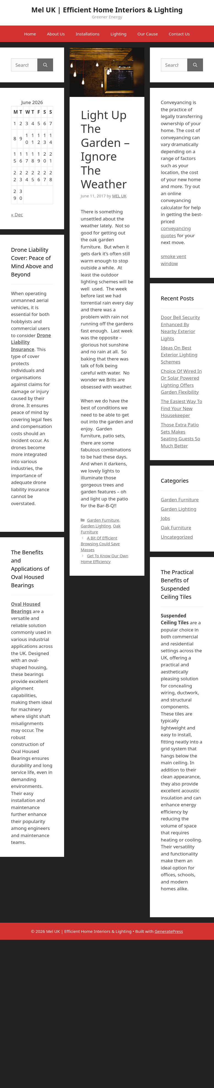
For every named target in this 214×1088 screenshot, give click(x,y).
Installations (87, 34)
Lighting (119, 34)
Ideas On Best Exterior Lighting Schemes (179, 355)
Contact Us (179, 34)
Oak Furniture (176, 527)
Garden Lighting (96, 525)
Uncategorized (177, 537)
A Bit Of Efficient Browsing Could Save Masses (100, 543)
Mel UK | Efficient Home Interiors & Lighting (107, 9)
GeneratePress (169, 931)
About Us (56, 34)
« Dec (17, 214)
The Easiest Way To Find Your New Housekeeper (181, 408)
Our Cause (148, 34)
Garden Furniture (103, 520)
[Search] (45, 65)
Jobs (165, 518)
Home (30, 34)
